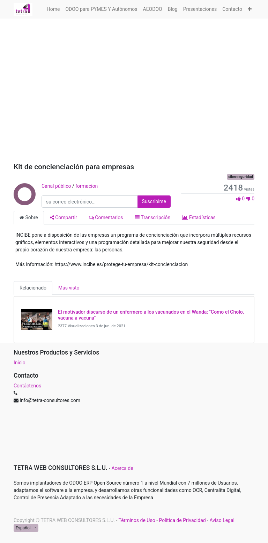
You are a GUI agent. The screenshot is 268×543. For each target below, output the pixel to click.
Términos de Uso (137, 520)
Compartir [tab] (63, 217)
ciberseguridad (240, 176)
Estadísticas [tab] (199, 217)
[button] (249, 9)
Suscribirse (154, 201)
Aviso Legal (222, 520)
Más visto (68, 288)
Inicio (19, 362)
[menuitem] (53, 9)
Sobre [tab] (29, 217)
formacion (86, 186)
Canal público (56, 186)
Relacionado (33, 288)
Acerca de (122, 468)
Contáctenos (27, 385)
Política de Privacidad (182, 520)
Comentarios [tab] (106, 217)
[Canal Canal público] (24, 202)
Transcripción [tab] (152, 217)
